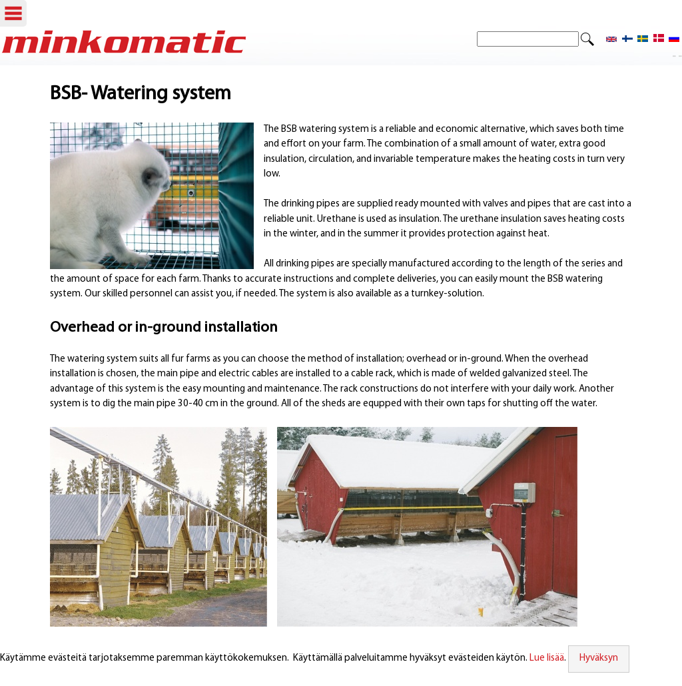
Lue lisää (546, 658)
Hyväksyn (598, 658)
